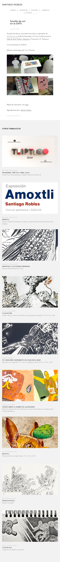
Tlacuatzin (7, 313)
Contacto (45, 10)
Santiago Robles (12, 5)
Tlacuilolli (7, 547)
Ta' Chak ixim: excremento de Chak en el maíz (21, 360)
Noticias (34, 10)
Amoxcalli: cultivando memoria (16, 266)
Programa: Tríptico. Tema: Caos (15, 173)
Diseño (13, 10)
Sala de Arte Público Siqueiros (18, 39)
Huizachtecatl (8, 500)
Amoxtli (5, 219)
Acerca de (24, 10)
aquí (26, 105)
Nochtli (5, 454)
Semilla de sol (12, 36)
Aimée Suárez (26, 110)
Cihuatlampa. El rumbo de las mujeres (18, 407)
